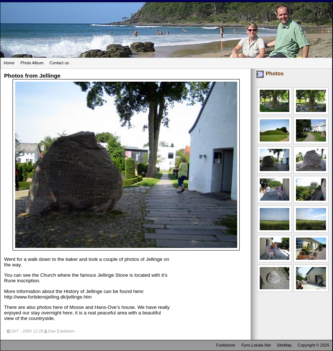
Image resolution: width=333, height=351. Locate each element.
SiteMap (284, 345)
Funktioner (225, 345)
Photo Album (31, 63)
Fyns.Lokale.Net (255, 345)
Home (9, 63)
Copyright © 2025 (313, 345)
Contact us (59, 63)
